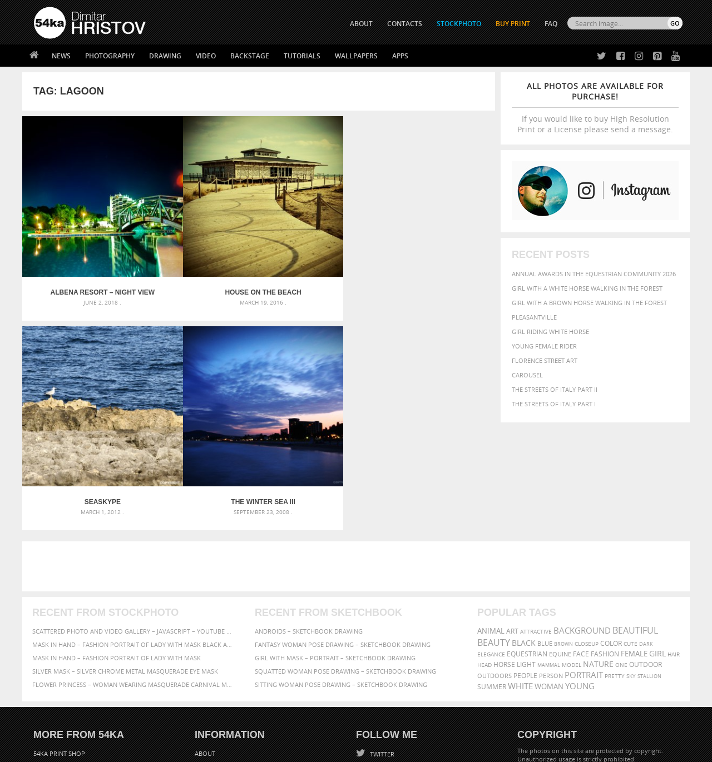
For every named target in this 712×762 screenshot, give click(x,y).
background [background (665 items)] (582, 506)
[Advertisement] (358, 442)
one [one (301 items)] (621, 540)
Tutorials (302, 56)
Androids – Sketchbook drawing (309, 506)
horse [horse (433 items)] (504, 540)
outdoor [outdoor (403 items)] (645, 540)
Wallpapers (356, 56)
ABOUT (361, 23)
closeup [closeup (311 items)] (587, 519)
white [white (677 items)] (520, 561)
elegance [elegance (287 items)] (491, 530)
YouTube (382, 687)
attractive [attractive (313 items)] (536, 507)
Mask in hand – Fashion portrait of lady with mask (116, 533)
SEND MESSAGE (584, 651)
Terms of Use (187, 749)
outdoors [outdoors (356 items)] (494, 551)
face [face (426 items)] (581, 529)
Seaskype (318, 250)
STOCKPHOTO (459, 23)
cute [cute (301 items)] (630, 519)
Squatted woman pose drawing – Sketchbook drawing (345, 546)
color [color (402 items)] (611, 519)
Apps (400, 56)
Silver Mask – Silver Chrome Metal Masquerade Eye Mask (125, 546)
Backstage (249, 56)
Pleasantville (534, 317)
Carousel (527, 375)
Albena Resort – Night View (81, 250)
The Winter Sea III (436, 250)
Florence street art (544, 360)
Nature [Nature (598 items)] (598, 539)
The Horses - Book (63, 670)
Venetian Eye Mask (216, 724)
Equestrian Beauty (150, 724)
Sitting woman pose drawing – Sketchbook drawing (341, 560)
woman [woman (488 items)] (549, 562)
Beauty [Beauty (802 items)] (493, 518)
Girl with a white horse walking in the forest (587, 288)
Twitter (381, 629)
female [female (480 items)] (634, 529)
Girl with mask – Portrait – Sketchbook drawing (335, 533)
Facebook (384, 644)
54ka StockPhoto (62, 643)
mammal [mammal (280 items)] (548, 540)
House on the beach (199, 250)
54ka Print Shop (59, 629)
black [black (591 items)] (524, 518)
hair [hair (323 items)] (674, 530)
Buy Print (513, 23)
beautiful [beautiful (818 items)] (635, 506)
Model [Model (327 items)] (571, 540)
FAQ (551, 23)
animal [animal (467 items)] (491, 506)
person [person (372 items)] (551, 551)
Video (206, 56)
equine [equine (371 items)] (560, 529)
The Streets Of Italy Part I (554, 404)
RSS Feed (265, 724)
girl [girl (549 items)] (657, 529)
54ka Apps (49, 684)
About (205, 629)
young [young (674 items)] (580, 561)
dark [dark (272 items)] (646, 519)
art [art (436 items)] (512, 506)
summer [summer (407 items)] (491, 562)
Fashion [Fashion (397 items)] (605, 529)
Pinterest (383, 673)
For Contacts (217, 684)
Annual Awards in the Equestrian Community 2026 (594, 274)
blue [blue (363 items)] (544, 519)
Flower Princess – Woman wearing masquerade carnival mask (133, 560)
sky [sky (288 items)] (631, 551)
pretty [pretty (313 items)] (615, 551)
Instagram (385, 658)
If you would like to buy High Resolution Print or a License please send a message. (595, 108)
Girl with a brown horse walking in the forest (589, 302)
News (61, 56)
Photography (110, 56)
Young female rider (544, 346)
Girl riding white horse (550, 331)
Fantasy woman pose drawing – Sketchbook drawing (343, 520)
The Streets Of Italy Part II (554, 389)
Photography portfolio (74, 657)
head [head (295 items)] (484, 540)
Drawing (165, 56)
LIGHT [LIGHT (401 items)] (526, 540)
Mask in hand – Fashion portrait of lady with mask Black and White (133, 520)
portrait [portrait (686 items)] (584, 550)
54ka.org (126, 749)
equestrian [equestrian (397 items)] (527, 529)
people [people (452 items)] (525, 551)
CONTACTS (404, 23)
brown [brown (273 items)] (563, 519)
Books (205, 657)
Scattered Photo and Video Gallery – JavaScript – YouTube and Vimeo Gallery (133, 506)
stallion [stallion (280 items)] (649, 551)
